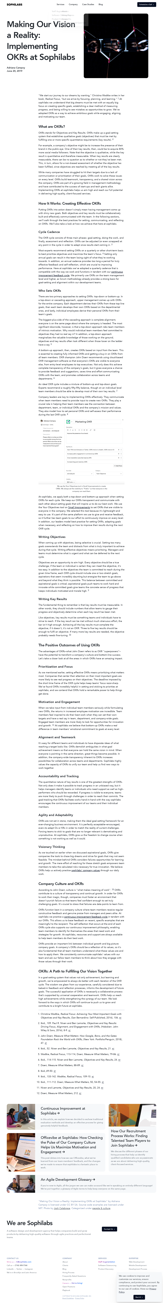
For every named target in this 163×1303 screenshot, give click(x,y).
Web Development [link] (136, 1262)
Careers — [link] (72, 1283)
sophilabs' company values (85, 870)
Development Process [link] (138, 1269)
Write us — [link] (19, 1262)
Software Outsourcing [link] (107, 1265)
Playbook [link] (66, 1290)
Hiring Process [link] (68, 1272)
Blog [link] (101, 4)
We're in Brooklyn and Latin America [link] (21, 1272)
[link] (14, 4)
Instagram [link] (29, 1269)
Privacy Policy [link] (79, 1298)
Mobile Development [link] (138, 1265)
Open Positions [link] (68, 1286)
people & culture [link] (101, 1208)
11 (53, 725)
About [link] (65, 1262)
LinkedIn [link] (10, 1269)
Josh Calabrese (62, 1208)
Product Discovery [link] (105, 1269)
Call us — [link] (17, 1265)
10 (70, 634)
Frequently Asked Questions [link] (74, 1276)
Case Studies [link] (88, 4)
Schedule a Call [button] (146, 4)
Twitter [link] (19, 1269)
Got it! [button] (139, 1297)
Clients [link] (65, 1265)
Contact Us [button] (109, 1229)
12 (113, 889)
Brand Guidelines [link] (68, 1298)
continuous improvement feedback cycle (86, 916)
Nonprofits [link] (66, 1279)
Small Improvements (79, 507)
